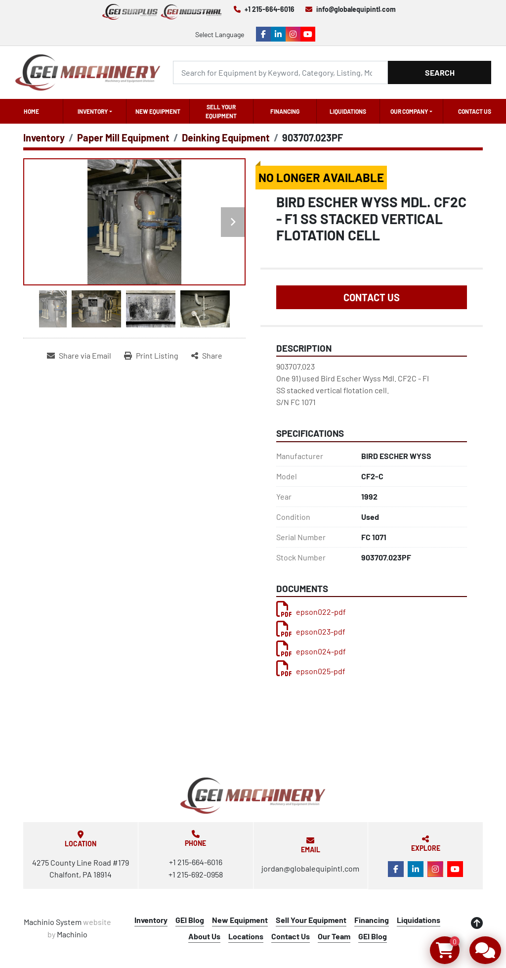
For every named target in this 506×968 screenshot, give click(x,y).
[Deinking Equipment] (226, 137)
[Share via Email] (79, 355)
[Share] (207, 355)
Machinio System (53, 921)
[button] (94, 111)
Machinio (72, 934)
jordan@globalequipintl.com (310, 868)
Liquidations (348, 111)
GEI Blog (189, 919)
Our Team (334, 936)
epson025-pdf (310, 671)
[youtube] (307, 34)
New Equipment (157, 111)
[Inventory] (44, 137)
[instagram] (293, 34)
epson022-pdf (311, 611)
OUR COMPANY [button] (409, 111)
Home (31, 111)
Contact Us (474, 111)
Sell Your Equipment (221, 111)
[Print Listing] (151, 355)
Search (440, 72)
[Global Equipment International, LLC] (253, 795)
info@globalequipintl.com (356, 9)
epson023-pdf (310, 631)
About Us (204, 936)
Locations (245, 936)
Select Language (219, 34)
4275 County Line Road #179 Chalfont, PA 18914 (80, 868)
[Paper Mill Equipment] (123, 137)
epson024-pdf (311, 651)
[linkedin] (278, 34)
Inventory (93, 111)
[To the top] (477, 923)
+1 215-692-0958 (196, 874)
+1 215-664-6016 (270, 9)
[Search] (280, 72)
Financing (284, 111)
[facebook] (263, 34)
